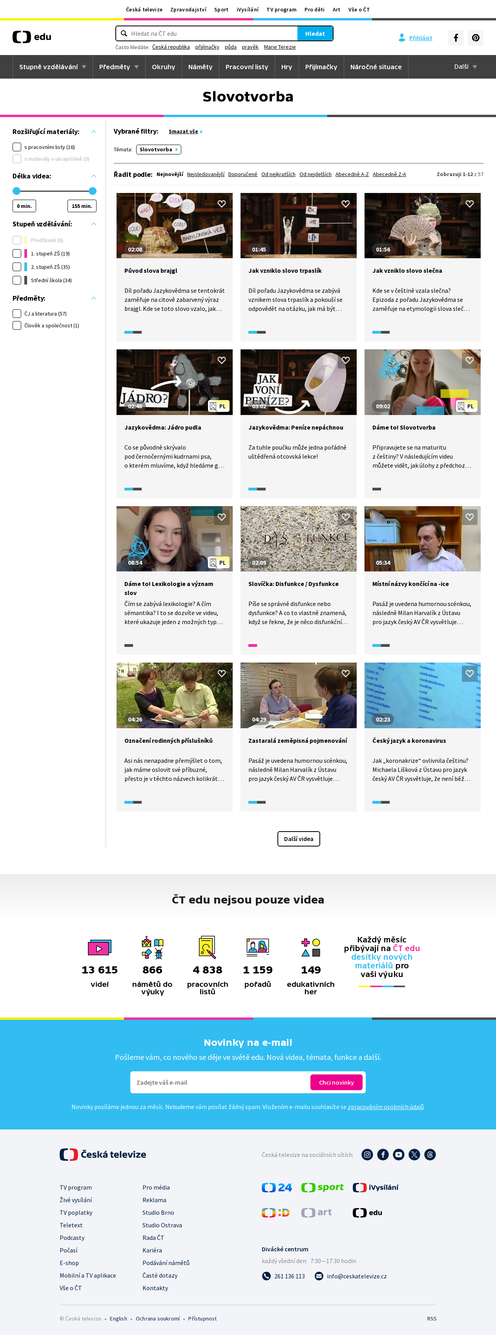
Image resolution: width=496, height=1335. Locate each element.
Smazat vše (183, 131)
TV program (281, 9)
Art (337, 9)
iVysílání (248, 9)
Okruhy (163, 66)
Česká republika (199, 46)
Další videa (299, 839)
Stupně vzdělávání (48, 66)
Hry (286, 66)
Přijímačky (321, 66)
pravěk (278, 46)
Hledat (287, 33)
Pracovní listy (247, 66)
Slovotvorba (156, 149)
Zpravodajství (188, 9)
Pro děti (315, 9)
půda (258, 46)
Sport (221, 9)
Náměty (200, 66)
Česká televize (144, 9)
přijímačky (235, 46)
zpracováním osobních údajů (386, 1107)
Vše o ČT (359, 9)
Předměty (114, 66)
